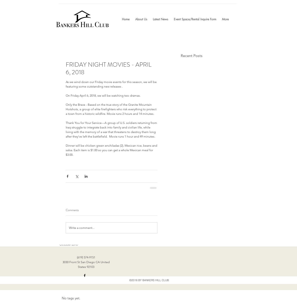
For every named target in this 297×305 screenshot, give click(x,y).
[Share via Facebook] (67, 176)
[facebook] (85, 275)
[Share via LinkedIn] (86, 176)
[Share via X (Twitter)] (77, 176)
